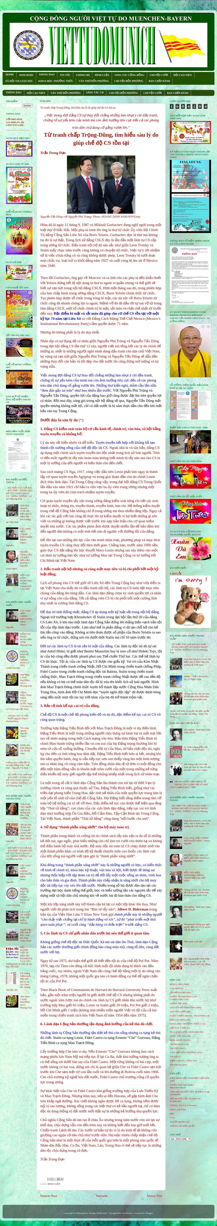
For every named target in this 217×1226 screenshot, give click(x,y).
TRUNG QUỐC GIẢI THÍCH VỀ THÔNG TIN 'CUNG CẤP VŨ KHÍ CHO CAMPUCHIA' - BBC (189, 784)
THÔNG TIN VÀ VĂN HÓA (183, 1105)
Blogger (149, 1213)
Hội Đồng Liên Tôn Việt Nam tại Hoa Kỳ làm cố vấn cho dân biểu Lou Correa (197, 767)
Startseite (102, 1196)
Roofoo (129, 1213)
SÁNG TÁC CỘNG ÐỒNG (129, 75)
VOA (172, 1117)
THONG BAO (47, 74)
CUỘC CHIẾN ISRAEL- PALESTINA (188, 1015)
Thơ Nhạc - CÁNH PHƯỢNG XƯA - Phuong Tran (26, 680)
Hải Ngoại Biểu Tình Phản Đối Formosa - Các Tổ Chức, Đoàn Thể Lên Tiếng (197, 961)
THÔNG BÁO (14, 92)
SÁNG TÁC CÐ (95, 92)
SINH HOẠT (26, 75)
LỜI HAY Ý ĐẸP (178, 1028)
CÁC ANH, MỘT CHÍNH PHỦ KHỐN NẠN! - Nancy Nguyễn (197, 841)
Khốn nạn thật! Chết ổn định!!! (185, 723)
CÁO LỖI (175, 573)
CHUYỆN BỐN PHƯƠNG (129, 81)
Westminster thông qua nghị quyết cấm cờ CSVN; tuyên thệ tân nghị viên (197, 927)
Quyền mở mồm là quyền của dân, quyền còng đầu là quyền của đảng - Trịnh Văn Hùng (189, 714)
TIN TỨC (65, 75)
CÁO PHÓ (175, 988)
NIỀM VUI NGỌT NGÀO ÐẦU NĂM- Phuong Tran (26, 639)
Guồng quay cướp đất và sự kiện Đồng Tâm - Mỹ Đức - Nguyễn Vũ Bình (18, 765)
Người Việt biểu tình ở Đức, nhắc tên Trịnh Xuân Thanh (25, 935)
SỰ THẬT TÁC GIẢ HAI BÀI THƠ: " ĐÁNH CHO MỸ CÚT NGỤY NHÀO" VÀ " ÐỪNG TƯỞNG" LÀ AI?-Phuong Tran (19, 493)
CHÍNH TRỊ (83, 75)
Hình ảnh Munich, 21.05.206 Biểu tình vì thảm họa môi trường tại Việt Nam (197, 662)
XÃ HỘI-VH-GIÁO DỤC (19, 81)
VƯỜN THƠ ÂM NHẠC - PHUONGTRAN (182, 1086)
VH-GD (173, 1056)
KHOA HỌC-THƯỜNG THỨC (55, 81)
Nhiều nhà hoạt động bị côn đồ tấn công (26, 749)
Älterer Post (154, 1196)
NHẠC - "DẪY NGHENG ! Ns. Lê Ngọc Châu (197, 677)
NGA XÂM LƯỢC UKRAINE (184, 1032)
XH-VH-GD (175, 1064)
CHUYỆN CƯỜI (159, 75)
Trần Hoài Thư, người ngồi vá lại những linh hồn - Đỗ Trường (25, 811)
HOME (10, 74)
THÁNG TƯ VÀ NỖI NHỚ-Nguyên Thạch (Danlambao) (17, 718)
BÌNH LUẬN (102, 75)
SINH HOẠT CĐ (178, 1040)
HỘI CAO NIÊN (182, 75)
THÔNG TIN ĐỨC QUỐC (182, 1126)
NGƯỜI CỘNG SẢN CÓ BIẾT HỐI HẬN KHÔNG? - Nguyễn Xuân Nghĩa (197, 858)
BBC (172, 1113)
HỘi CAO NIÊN (178, 1020)
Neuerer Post (48, 1196)
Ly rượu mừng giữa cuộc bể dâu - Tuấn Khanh (196, 748)
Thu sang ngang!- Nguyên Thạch (24, 732)
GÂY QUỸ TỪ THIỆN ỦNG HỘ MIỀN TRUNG (25, 917)
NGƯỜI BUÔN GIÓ (179, 1122)
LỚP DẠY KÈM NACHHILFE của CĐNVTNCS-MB (15, 122)
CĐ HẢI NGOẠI (178, 992)
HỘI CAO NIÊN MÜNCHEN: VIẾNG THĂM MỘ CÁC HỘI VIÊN (194, 876)
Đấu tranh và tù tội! (193, 941)
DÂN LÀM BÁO (178, 1109)
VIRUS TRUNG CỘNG (181, 1060)
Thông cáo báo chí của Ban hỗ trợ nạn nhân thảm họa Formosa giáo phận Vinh (196, 696)
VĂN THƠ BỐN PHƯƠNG (94, 81)
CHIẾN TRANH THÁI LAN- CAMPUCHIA (184, 998)
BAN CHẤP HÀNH (159, 81)
